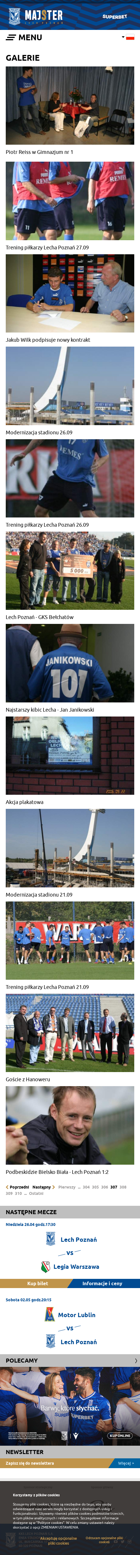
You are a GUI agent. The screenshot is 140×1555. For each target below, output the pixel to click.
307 (113, 1187)
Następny (41, 1187)
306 (104, 1187)
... (79, 1187)
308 (123, 1187)
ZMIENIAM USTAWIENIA (59, 1527)
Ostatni (36, 1193)
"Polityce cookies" (50, 1522)
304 (86, 1187)
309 (9, 1193)
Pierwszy (67, 1187)
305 (95, 1187)
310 (18, 1193)
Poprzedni (19, 1187)
